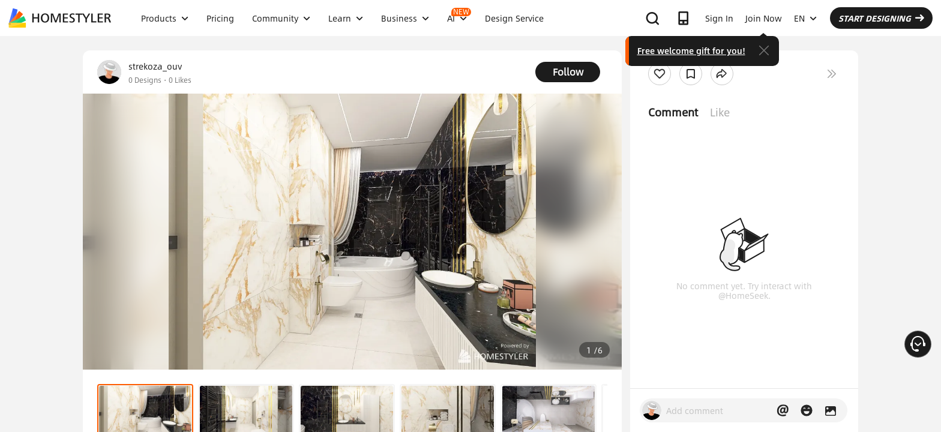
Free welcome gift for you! (691, 50)
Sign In (719, 18)
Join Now (763, 18)
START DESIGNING (881, 18)
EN (805, 18)
